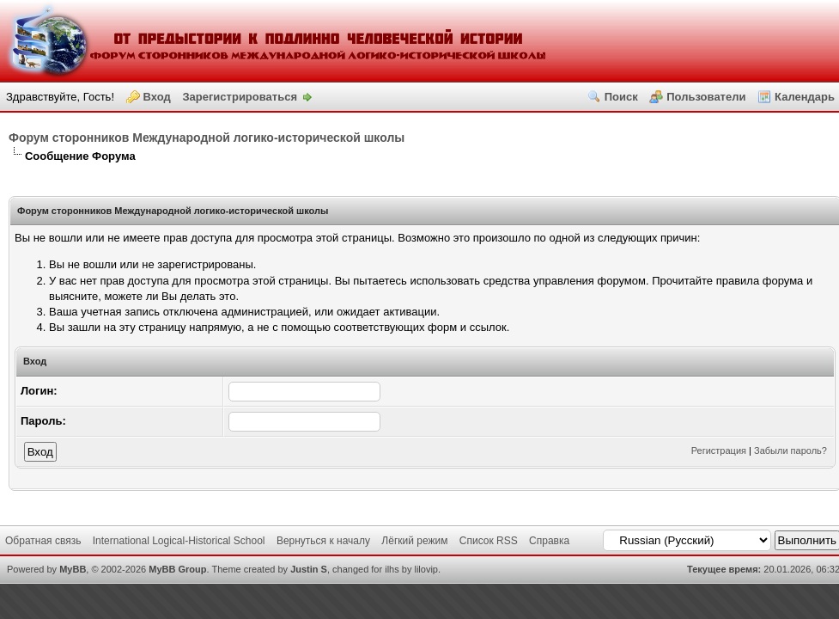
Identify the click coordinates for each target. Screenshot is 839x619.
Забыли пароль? (790, 450)
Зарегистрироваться (239, 96)
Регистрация (718, 450)
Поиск (621, 96)
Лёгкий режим (414, 541)
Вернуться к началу (323, 541)
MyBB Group (177, 569)
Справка (549, 541)
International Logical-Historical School (179, 541)
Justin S (308, 569)
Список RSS (488, 541)
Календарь (805, 96)
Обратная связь (43, 541)
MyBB (72, 569)
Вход (157, 96)
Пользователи (705, 96)
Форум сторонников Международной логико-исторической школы (206, 137)
